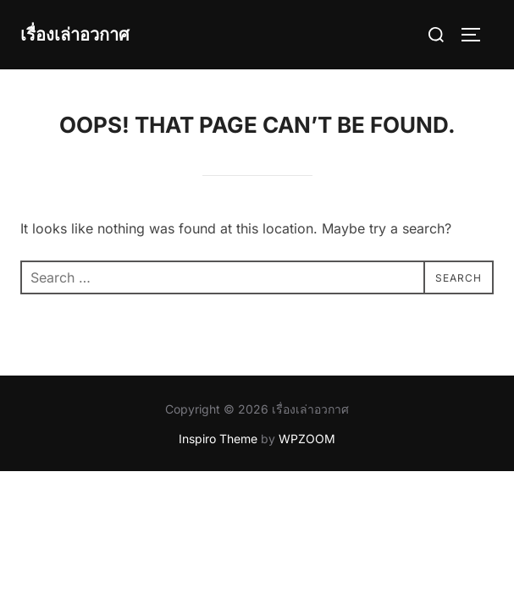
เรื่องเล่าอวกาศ (75, 35)
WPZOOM (307, 438)
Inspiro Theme (218, 438)
